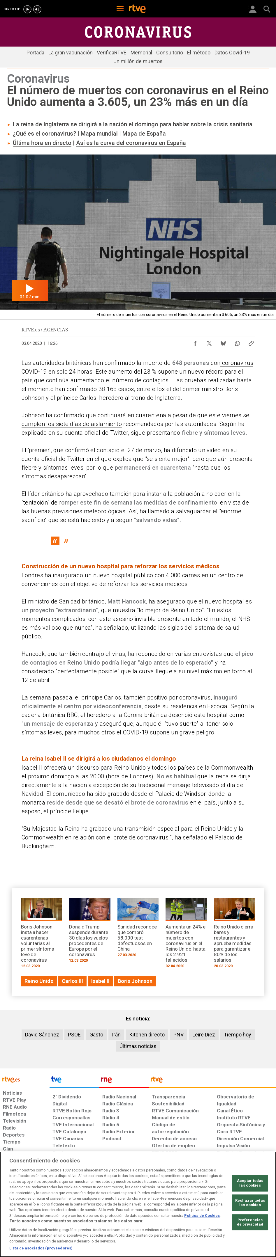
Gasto (96, 1034)
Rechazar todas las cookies (250, 1202)
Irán (116, 1034)
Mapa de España (144, 133)
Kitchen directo (147, 1034)
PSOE (74, 1034)
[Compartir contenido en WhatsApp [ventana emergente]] (237, 341)
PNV (178, 1034)
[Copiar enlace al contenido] (251, 341)
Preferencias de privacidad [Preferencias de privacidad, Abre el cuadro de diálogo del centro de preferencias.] (250, 1222)
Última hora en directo (42, 142)
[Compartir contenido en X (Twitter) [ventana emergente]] (209, 341)
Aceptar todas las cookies (250, 1182)
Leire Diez (203, 1034)
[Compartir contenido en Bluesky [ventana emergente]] (223, 341)
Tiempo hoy (237, 1034)
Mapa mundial (99, 133)
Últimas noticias (138, 1046)
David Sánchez (42, 1034)
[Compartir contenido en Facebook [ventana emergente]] (195, 341)
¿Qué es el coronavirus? (44, 133)
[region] (138, 1204)
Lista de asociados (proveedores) (41, 1248)
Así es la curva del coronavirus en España (131, 142)
